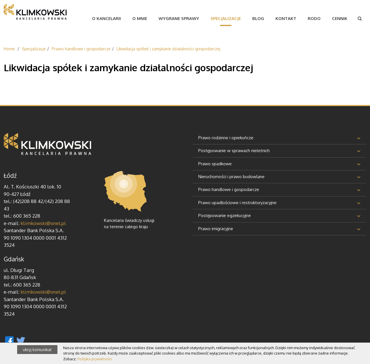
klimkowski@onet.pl (43, 223)
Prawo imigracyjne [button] (215, 228)
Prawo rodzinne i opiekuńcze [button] (225, 137)
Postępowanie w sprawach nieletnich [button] (234, 150)
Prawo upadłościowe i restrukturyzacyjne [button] (237, 202)
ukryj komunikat (37, 349)
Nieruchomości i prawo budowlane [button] (231, 176)
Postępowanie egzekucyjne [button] (224, 215)
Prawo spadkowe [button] (215, 163)
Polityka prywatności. (95, 359)
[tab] (279, 138)
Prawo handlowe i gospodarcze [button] (228, 189)
